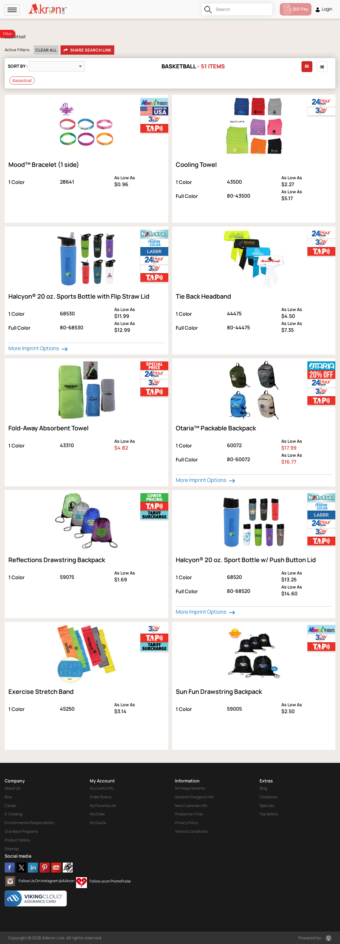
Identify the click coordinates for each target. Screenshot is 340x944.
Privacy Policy (186, 822)
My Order (97, 814)
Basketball (22, 80)
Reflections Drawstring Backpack (56, 560)
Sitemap (12, 848)
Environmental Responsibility (29, 822)
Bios (8, 797)
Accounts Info (102, 788)
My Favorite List (103, 805)
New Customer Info (191, 805)
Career (10, 805)
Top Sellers (269, 814)
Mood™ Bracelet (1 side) (43, 164)
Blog (263, 788)
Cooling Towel (196, 164)
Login (323, 9)
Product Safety (17, 840)
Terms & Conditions (191, 831)
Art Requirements (190, 788)
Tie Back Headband (203, 296)
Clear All (46, 50)
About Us (12, 788)
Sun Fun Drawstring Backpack (219, 691)
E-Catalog (13, 814)
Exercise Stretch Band (41, 691)
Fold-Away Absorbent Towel (48, 428)
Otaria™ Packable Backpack (216, 428)
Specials (267, 805)
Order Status (100, 797)
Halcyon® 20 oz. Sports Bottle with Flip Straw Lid (78, 296)
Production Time (189, 814)
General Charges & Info (194, 797)
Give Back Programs (21, 831)
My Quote (98, 822)
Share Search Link (87, 50)
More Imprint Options (38, 348)
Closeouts (268, 797)
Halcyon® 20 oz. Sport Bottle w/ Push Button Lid (246, 560)
